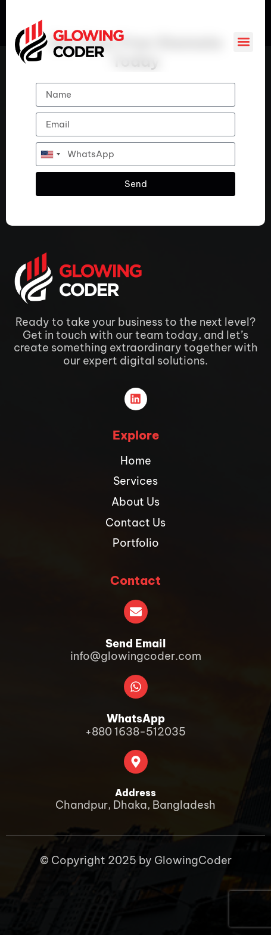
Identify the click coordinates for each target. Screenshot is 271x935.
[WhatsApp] (136, 687)
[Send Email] (136, 612)
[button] (243, 42)
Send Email (135, 643)
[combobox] (50, 154)
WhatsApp (136, 718)
